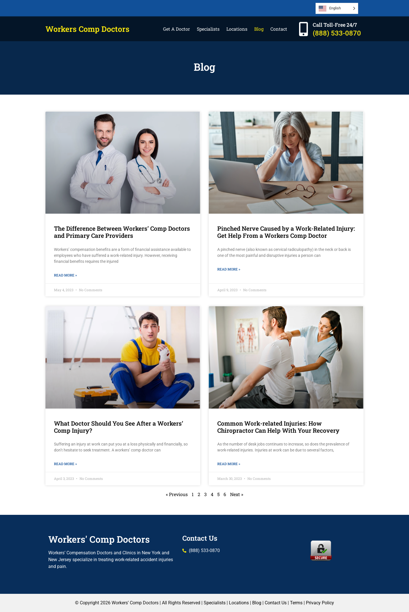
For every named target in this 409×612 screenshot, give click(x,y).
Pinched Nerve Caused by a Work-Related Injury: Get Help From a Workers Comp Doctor (286, 232)
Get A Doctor (176, 29)
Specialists (208, 29)
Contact (278, 29)
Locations (236, 29)
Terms (296, 602)
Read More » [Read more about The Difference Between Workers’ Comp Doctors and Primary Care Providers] (65, 275)
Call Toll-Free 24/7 (335, 24)
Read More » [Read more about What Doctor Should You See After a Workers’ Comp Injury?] (65, 463)
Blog (259, 29)
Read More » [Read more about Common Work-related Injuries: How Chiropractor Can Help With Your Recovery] (228, 463)
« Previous (177, 494)
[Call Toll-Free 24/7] (303, 29)
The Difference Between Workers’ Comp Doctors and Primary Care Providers (122, 232)
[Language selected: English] (337, 8)
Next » (236, 494)
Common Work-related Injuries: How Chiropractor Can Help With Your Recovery (278, 426)
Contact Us (199, 538)
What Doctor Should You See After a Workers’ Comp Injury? (118, 426)
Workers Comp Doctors (87, 29)
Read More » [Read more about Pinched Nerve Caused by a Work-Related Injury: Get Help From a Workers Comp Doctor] (228, 269)
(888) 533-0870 (337, 33)
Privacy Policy (320, 602)
